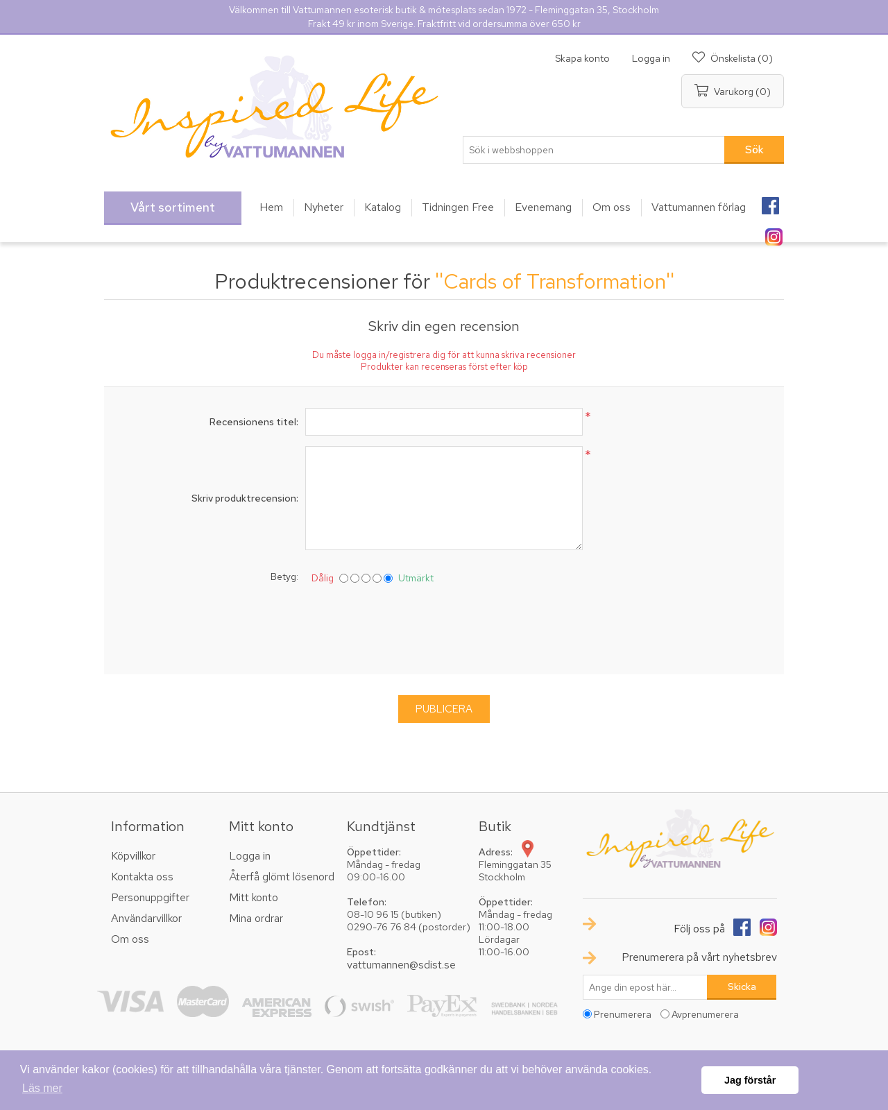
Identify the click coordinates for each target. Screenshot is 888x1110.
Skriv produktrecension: (244, 498)
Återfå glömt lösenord (281, 876)
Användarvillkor (146, 918)
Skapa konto (582, 58)
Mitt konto (253, 897)
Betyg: (284, 576)
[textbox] (594, 150)
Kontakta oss (142, 876)
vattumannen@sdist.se (401, 964)
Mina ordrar (256, 918)
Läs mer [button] (42, 1088)
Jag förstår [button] (750, 1080)
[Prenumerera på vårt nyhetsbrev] (645, 987)
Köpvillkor (133, 855)
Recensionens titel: (254, 422)
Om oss (130, 939)
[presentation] (444, 626)
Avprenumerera (705, 1014)
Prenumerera (622, 1014)
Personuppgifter (150, 897)
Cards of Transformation (554, 281)
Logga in (651, 58)
